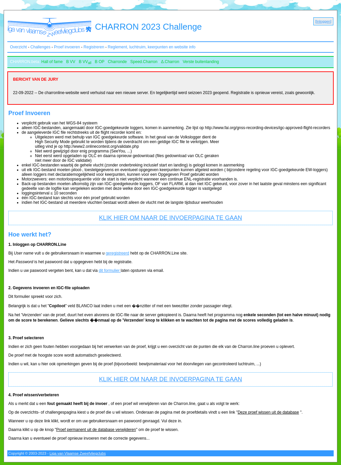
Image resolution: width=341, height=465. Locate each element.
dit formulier (110, 270)
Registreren (94, 47)
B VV (70, 61)
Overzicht (18, 47)
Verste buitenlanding (201, 61)
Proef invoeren (67, 47)
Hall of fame (52, 61)
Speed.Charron (143, 61)
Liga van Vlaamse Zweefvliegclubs (78, 453)
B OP (99, 61)
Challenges (40, 47)
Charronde (117, 61)
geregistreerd (117, 253)
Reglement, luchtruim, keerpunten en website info (151, 47)
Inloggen (323, 21)
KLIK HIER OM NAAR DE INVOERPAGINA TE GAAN (170, 217)
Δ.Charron (170, 61)
